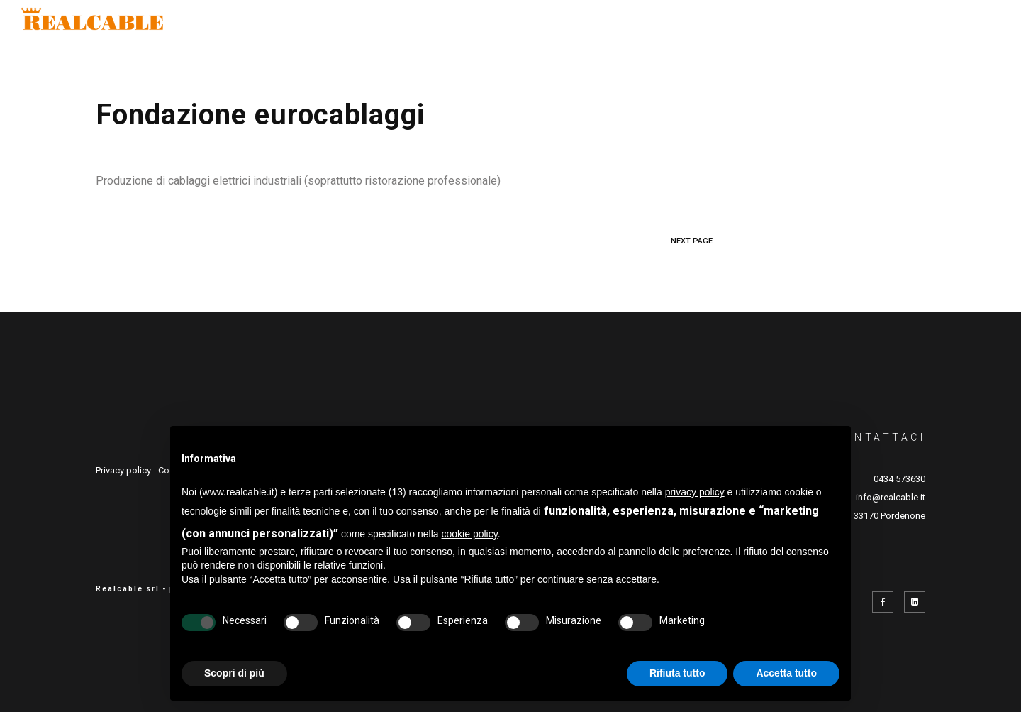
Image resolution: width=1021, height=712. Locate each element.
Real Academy (801, 25)
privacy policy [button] (695, 492)
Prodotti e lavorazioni (663, 25)
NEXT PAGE (692, 241)
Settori (469, 25)
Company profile (368, 25)
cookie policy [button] (470, 534)
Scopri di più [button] (234, 673)
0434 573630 (899, 478)
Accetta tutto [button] (786, 673)
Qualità (542, 25)
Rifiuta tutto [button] (677, 673)
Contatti (956, 25)
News (885, 25)
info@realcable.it (890, 497)
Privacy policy (123, 470)
